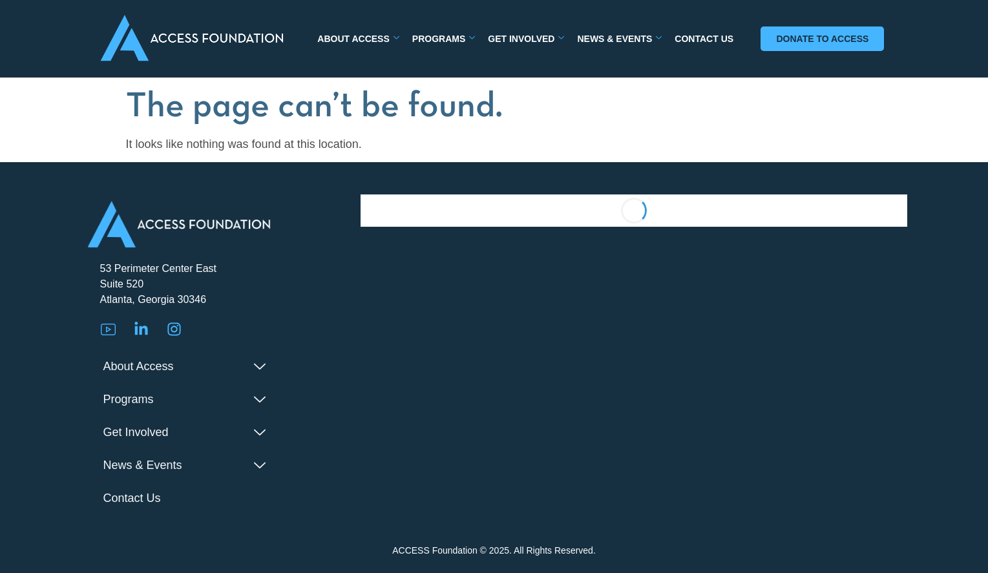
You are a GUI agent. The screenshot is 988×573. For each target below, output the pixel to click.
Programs (443, 39)
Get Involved (526, 39)
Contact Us (704, 39)
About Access (358, 39)
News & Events (619, 39)
